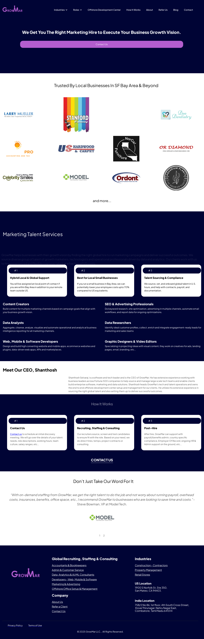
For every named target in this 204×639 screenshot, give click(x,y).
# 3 (150, 270)
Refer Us (163, 9)
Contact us (16, 434)
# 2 (83, 270)
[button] (60, 9)
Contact (188, 9)
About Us (57, 601)
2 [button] (104, 535)
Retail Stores (142, 574)
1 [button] (99, 535)
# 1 (15, 270)
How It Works (133, 9)
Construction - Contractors (151, 565)
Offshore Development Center (104, 9)
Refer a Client (60, 606)
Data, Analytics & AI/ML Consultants (73, 574)
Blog (175, 9)
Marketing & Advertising (66, 584)
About (149, 9)
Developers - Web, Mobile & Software (74, 579)
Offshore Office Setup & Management (74, 588)
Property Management (148, 570)
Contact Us (102, 44)
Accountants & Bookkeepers (69, 565)
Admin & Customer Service (68, 570)
